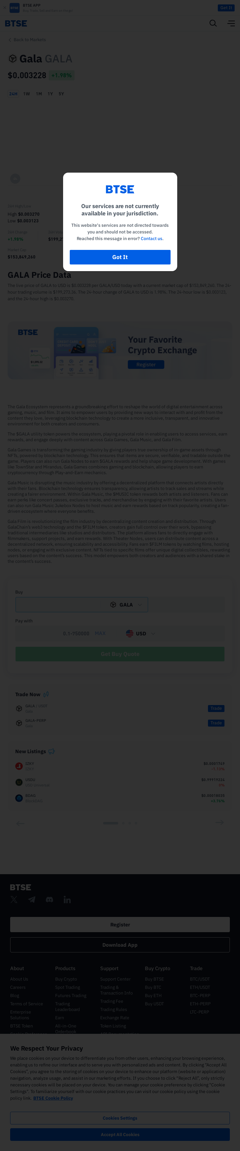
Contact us (151, 238)
